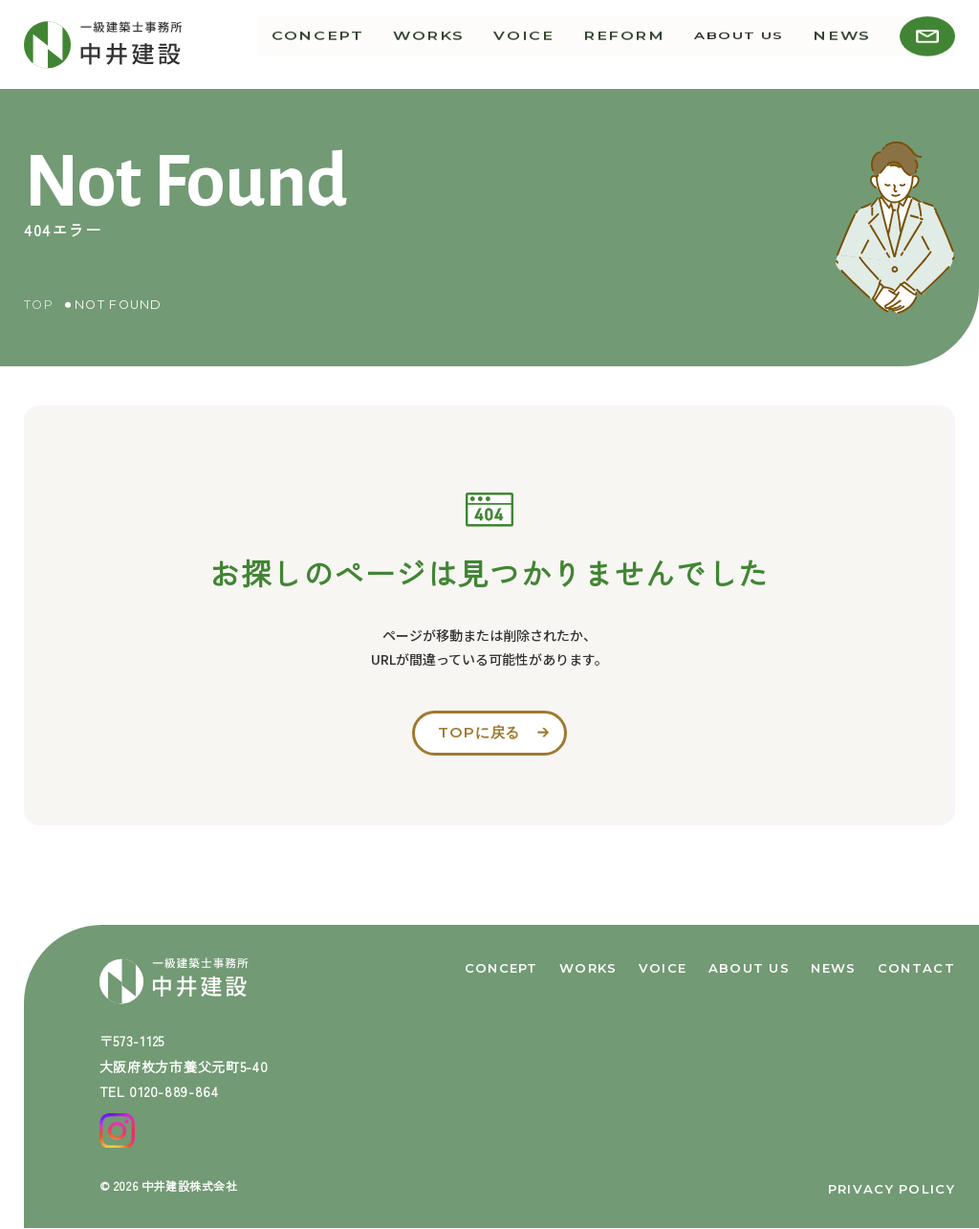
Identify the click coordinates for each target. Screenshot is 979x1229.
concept (358, 44)
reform (639, 44)
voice (548, 44)
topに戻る (479, 733)
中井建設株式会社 (189, 1185)
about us (749, 44)
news (846, 44)
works (460, 44)
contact (916, 966)
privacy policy (891, 1188)
